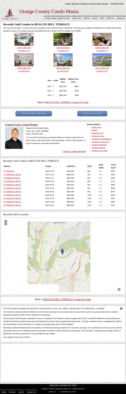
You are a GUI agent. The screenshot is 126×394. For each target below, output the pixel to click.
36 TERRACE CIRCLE (12, 181)
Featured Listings (98, 148)
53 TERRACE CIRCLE (12, 205)
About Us (110, 18)
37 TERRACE (9, 171)
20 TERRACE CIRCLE (12, 202)
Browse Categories (99, 145)
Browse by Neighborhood (101, 139)
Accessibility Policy (65, 385)
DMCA (74, 385)
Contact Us (120, 18)
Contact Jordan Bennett (74, 151)
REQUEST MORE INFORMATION (34, 113)
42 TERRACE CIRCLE (12, 188)
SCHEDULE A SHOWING (92, 113)
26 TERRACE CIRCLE (12, 195)
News (102, 18)
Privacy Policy (53, 385)
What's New (76, 18)
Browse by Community (100, 142)
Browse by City (97, 133)
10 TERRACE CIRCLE (12, 185)
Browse (87, 18)
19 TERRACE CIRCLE (12, 198)
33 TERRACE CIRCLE (12, 192)
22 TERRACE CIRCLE (12, 175)
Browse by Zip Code (99, 151)
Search (95, 18)
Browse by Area (98, 136)
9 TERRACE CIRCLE (12, 178)
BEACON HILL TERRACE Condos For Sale (67, 102)
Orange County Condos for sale (57, 18)
